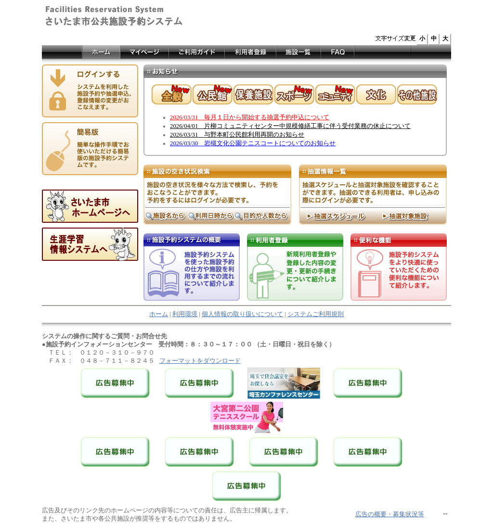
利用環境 (184, 314)
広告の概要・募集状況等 (389, 514)
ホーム (158, 314)
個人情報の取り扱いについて (242, 314)
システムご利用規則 (315, 314)
